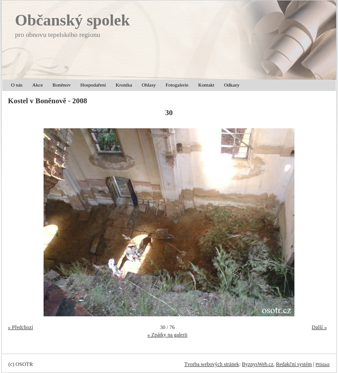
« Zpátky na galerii (167, 335)
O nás (16, 84)
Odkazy (231, 84)
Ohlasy (149, 84)
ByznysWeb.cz (257, 364)
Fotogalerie (176, 84)
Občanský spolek (72, 20)
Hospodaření (93, 84)
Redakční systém (294, 364)
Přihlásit (323, 364)
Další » (319, 327)
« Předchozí (20, 327)
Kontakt (206, 84)
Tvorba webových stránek (211, 364)
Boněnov (61, 84)
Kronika (124, 84)
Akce (37, 84)
